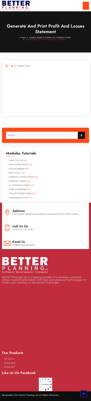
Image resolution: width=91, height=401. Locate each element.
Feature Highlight (17, 168)
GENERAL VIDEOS (18, 181)
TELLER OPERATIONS (20, 193)
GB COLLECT (15, 172)
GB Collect (9, 359)
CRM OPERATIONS (18, 164)
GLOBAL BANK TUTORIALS (41, 37)
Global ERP (9, 367)
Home (22, 37)
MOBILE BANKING (18, 189)
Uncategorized (15, 197)
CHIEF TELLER (16, 160)
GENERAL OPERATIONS (21, 177)
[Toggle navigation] (86, 6)
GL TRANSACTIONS (62, 37)
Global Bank (9, 363)
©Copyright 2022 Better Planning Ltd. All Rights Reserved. (30, 395)
